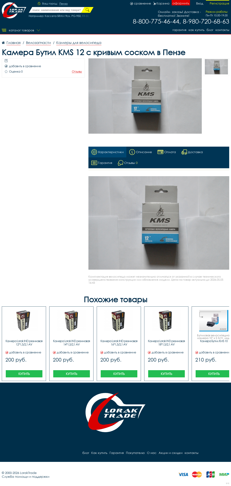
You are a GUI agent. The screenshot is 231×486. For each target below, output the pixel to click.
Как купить (196, 30)
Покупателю (135, 453)
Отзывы (77, 71)
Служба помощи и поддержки (25, 476)
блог (210, 30)
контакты (222, 30)
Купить (24, 374)
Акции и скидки (170, 453)
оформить (181, 3)
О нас (151, 453)
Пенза (63, 3)
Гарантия (179, 30)
